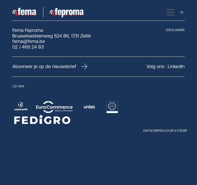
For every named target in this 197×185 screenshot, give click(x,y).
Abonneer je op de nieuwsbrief (49, 66)
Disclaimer (175, 30)
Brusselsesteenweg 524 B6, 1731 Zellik (51, 36)
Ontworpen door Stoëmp (165, 130)
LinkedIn (176, 66)
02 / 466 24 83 (28, 47)
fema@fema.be (28, 41)
